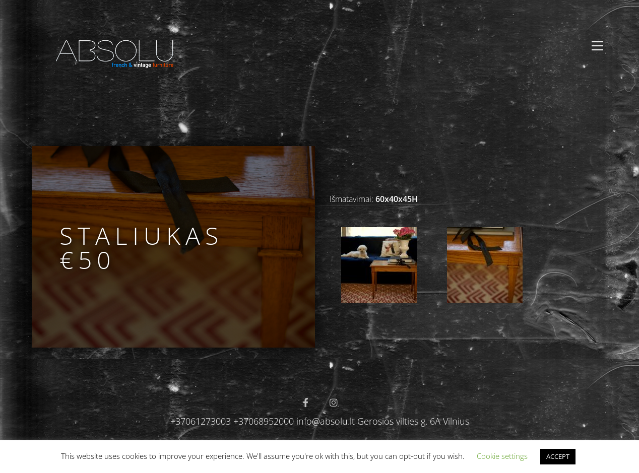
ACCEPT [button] (557, 456)
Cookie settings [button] (502, 456)
